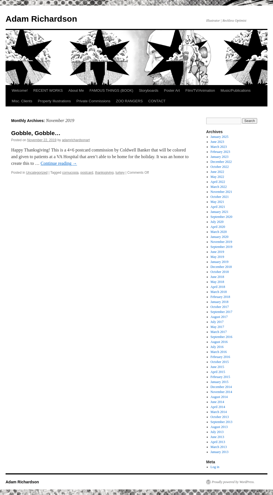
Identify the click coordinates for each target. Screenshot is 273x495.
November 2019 (221, 242)
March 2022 (219, 187)
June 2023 (217, 142)
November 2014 (221, 392)
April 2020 (218, 227)
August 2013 (219, 427)
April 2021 (218, 207)
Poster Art (172, 90)
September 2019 (221, 247)
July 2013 (217, 432)
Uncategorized (36, 173)
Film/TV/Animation (200, 90)
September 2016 (221, 337)
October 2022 (220, 167)
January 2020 (219, 237)
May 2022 (217, 177)
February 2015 (220, 377)
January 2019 (219, 262)
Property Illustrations (54, 101)
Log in (215, 467)
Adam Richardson (41, 18)
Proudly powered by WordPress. (233, 482)
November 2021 (221, 192)
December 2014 (221, 387)
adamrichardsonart (76, 140)
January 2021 (219, 212)
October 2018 (220, 272)
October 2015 (220, 362)
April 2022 (218, 182)
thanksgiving (104, 173)
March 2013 (219, 447)
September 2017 (221, 312)
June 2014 (217, 402)
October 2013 (220, 417)
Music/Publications (236, 90)
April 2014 (218, 407)
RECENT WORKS (48, 90)
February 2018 (220, 297)
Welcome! (20, 90)
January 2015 (219, 382)
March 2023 (219, 147)
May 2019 (217, 257)
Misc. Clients (22, 101)
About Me (76, 90)
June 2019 (217, 252)
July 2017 (217, 322)
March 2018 (219, 292)
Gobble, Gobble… (35, 133)
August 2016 (219, 342)
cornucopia (70, 173)
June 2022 (217, 172)
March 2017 (219, 332)
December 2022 (221, 162)
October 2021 (220, 197)
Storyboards (148, 90)
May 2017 (217, 327)
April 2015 (218, 372)
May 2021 (217, 202)
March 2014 (219, 412)
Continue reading (59, 163)
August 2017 (219, 317)
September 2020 (221, 217)
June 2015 (217, 367)
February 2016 (220, 357)
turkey (120, 173)
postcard (86, 173)
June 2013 (217, 437)
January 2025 (219, 137)
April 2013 (218, 442)
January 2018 (219, 302)
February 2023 (220, 152)
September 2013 (221, 422)
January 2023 (219, 157)
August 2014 (219, 397)
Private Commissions (93, 101)
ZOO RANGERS (129, 101)
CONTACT (156, 101)
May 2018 (217, 282)
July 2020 (217, 222)
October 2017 (220, 307)
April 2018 (218, 287)
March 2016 (219, 352)
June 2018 (217, 277)
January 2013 (219, 452)
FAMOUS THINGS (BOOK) (111, 90)
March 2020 (219, 232)
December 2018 (221, 267)
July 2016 (217, 347)
